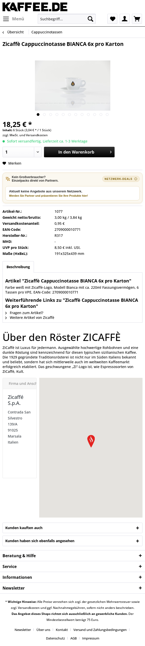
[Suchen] (90, 19)
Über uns (43, 629)
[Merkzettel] (112, 19)
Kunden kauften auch (23, 527)
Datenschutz (55, 638)
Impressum (90, 638)
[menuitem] (13, 19)
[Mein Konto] (125, 19)
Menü (13, 18)
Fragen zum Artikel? (24, 312)
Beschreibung (18, 266)
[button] (91, 441)
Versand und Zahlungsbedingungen (100, 629)
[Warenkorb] (137, 19)
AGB (73, 638)
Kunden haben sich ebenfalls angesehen (39, 540)
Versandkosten (37, 135)
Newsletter (23, 629)
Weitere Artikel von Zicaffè (29, 317)
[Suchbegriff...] (67, 19)
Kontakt (62, 629)
